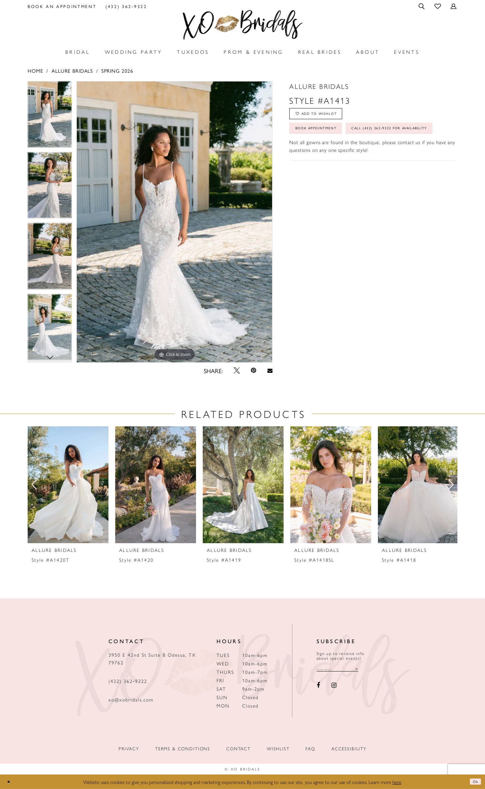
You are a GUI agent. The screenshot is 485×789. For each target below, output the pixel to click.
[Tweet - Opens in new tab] (236, 370)
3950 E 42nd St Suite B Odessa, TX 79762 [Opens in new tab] (152, 658)
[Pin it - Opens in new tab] (254, 370)
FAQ (310, 748)
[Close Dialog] (10, 782)
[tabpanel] (50, 116)
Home (35, 70)
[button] (422, 6)
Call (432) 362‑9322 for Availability (351, 158)
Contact (238, 748)
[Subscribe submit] (373, 670)
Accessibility (348, 748)
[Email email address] (346, 670)
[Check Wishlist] (438, 6)
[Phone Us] (126, 6)
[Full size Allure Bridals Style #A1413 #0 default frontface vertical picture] (174, 221)
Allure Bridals (72, 70)
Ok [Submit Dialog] (474, 781)
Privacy (129, 748)
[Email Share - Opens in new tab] (269, 370)
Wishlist (278, 748)
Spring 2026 (117, 70)
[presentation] (68, 484)
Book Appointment (326, 137)
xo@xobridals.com (131, 699)
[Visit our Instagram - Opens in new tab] (334, 687)
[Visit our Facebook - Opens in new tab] (319, 687)
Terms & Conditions (182, 748)
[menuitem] (62, 6)
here (396, 781)
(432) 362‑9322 (127, 681)
